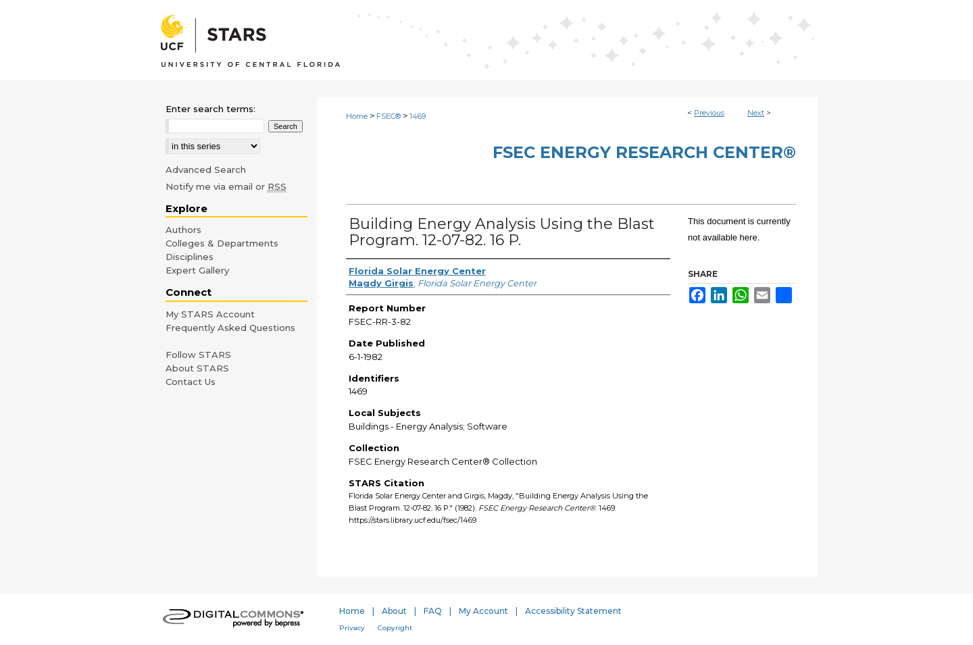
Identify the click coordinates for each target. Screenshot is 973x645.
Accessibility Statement (573, 611)
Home (357, 116)
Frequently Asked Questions (230, 327)
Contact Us (191, 381)
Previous (709, 113)
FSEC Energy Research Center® (644, 152)
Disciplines (190, 256)
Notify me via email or (226, 186)
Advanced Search (206, 169)
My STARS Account (210, 314)
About (394, 611)
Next (755, 113)
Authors (183, 229)
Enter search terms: (210, 108)
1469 (417, 116)
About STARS (197, 368)
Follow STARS (198, 354)
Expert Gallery (197, 270)
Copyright (395, 627)
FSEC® (388, 116)
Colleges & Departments (222, 243)
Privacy (352, 627)
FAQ (433, 611)
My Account (483, 611)
